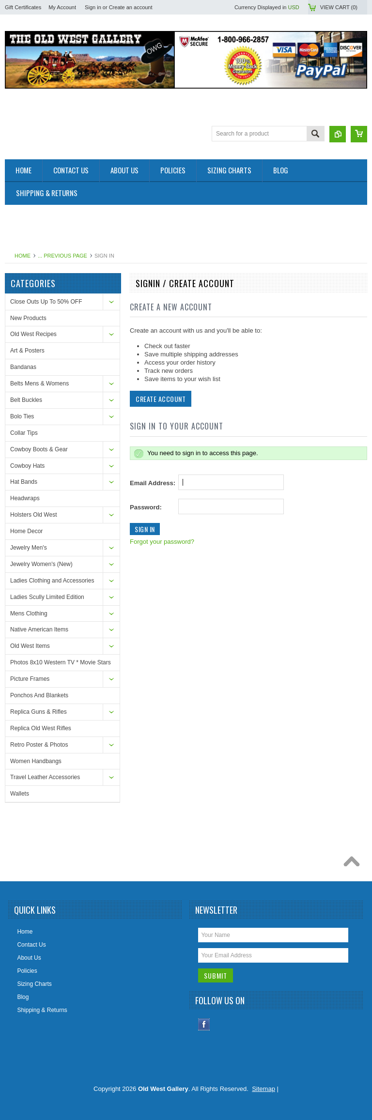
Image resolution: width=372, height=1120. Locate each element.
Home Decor (26, 531)
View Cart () (338, 7)
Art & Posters (27, 350)
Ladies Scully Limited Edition (47, 597)
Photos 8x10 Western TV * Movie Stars (60, 662)
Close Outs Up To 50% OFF (46, 301)
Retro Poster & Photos (39, 744)
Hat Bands (23, 481)
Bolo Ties (22, 416)
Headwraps (25, 498)
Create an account (131, 7)
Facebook (204, 1024)
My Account (62, 7)
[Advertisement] (181, 226)
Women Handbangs (36, 761)
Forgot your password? (162, 541)
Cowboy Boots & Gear (39, 449)
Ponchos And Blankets (39, 695)
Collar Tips (24, 433)
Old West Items (30, 646)
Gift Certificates (23, 7)
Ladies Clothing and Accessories (52, 580)
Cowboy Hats (27, 465)
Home (23, 256)
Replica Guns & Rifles (38, 711)
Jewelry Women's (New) (41, 564)
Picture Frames (29, 678)
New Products (28, 318)
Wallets (19, 793)
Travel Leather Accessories (45, 777)
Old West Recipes (33, 334)
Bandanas (23, 367)
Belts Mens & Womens (39, 383)
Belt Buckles (26, 400)
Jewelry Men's (28, 547)
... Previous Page (62, 256)
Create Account (161, 399)
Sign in (93, 7)
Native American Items (39, 629)
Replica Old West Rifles (40, 728)
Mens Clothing (28, 613)
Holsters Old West (33, 514)
